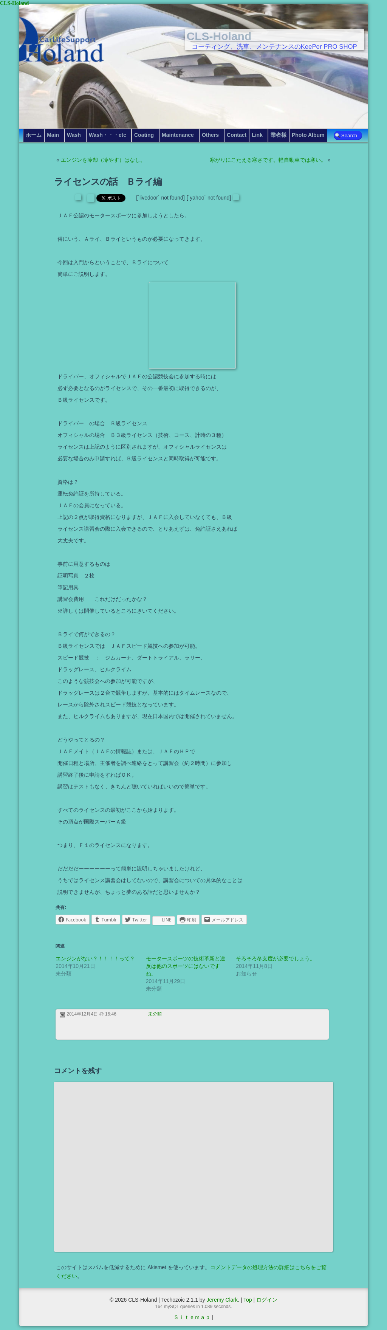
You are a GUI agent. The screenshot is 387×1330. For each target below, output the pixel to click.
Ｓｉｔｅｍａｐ (192, 1317)
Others (210, 135)
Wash (74, 135)
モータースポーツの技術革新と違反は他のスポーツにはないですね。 (185, 966)
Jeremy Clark (221, 1300)
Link (257, 135)
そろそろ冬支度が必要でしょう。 (275, 958)
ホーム (34, 135)
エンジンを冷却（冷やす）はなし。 (103, 160)
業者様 (278, 135)
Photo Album (308, 135)
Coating (144, 135)
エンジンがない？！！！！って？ (95, 958)
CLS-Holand (219, 36)
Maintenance (178, 135)
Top (247, 1300)
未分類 (155, 1014)
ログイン (266, 1300)
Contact (236, 135)
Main (53, 135)
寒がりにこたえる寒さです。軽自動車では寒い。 (268, 160)
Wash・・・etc (107, 135)
